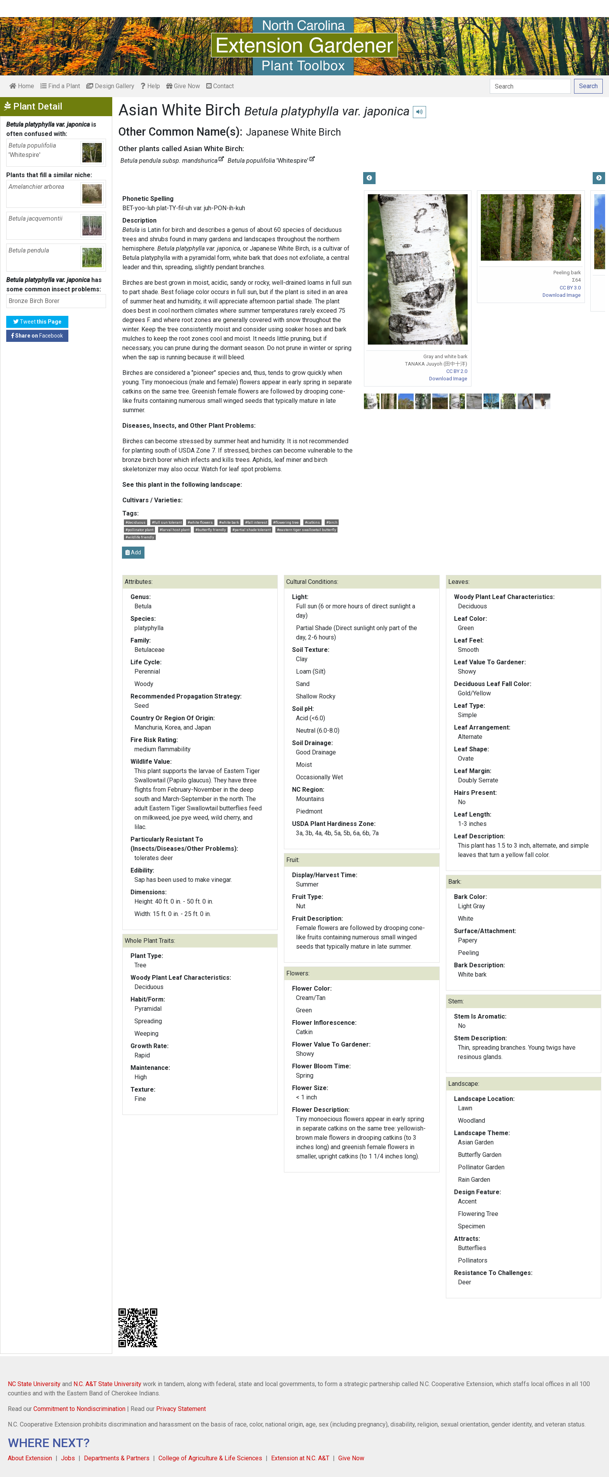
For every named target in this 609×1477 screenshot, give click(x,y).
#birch (332, 522)
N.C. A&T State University (107, 1384)
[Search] (530, 86)
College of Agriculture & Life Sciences (210, 1458)
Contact (220, 86)
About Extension (30, 1458)
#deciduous (135, 522)
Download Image (448, 378)
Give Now (183, 86)
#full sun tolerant (167, 522)
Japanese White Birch (293, 132)
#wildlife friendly (139, 537)
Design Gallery (110, 86)
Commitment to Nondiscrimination (79, 1409)
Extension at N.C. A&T (300, 1458)
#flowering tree (286, 522)
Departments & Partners (117, 1458)
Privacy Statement (181, 1409)
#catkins (312, 522)
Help (150, 86)
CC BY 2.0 (456, 371)
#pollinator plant (139, 530)
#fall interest (256, 522)
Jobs (68, 1458)
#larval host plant (175, 530)
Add (133, 552)
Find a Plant (60, 86)
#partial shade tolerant (251, 530)
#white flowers (200, 522)
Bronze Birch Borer (34, 301)
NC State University (34, 1384)
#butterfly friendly (210, 530)
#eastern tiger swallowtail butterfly (306, 530)
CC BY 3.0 (570, 288)
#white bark (229, 522)
